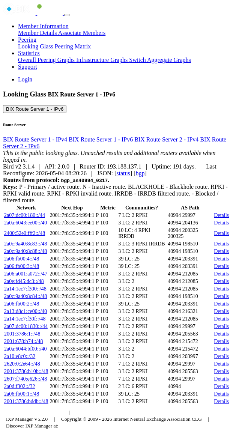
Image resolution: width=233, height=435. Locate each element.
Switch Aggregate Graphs (160, 60)
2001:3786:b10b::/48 (26, 371)
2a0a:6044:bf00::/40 (25, 349)
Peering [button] (27, 39)
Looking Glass (36, 46)
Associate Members (82, 33)
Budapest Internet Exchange (35, 412)
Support (27, 66)
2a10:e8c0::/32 (19, 356)
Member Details (38, 33)
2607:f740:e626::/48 (25, 379)
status (123, 173)
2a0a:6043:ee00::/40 (25, 223)
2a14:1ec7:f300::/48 (25, 289)
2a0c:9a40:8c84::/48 (25, 296)
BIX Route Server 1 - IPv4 (36, 139)
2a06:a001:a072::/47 (25, 274)
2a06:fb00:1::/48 (21, 394)
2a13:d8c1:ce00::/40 (25, 311)
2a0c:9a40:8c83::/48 (25, 244)
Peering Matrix (73, 46)
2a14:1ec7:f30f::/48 (24, 319)
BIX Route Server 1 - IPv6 (34, 109)
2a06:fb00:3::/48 (21, 266)
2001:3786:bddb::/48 (26, 401)
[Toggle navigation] (67, 15)
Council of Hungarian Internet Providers (116, 412)
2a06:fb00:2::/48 (21, 304)
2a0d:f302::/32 (19, 386)
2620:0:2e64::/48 (22, 364)
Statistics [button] (29, 53)
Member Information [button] (43, 26)
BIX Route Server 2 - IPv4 (167, 139)
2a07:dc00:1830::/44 (26, 326)
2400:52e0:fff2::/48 (24, 233)
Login (25, 79)
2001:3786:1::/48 (22, 334)
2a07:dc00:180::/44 (24, 215)
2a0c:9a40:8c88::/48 (25, 251)
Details (221, 215)
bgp (139, 173)
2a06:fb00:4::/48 (21, 259)
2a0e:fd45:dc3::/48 (24, 281)
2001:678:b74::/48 (23, 341)
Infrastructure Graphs (102, 60)
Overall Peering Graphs (47, 60)
